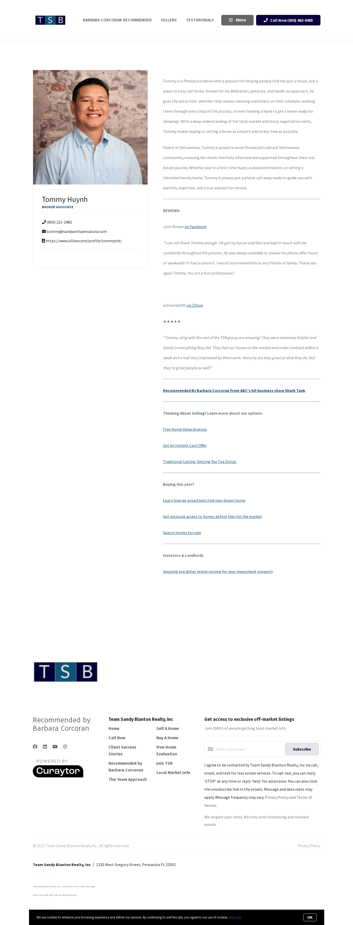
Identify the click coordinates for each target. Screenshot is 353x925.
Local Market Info (173, 772)
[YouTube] (55, 747)
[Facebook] (35, 747)
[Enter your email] (249, 749)
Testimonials (200, 20)
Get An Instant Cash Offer (185, 445)
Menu (237, 20)
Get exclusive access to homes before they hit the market (212, 516)
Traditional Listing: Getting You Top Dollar (200, 461)
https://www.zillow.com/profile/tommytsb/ (84, 240)
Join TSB (164, 763)
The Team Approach (127, 779)
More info (235, 917)
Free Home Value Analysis (185, 429)
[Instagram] (65, 747)
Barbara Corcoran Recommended (117, 20)
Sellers (169, 20)
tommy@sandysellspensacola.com (77, 231)
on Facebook (195, 226)
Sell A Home (167, 728)
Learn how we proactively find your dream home (204, 500)
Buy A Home (167, 737)
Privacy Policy (309, 845)
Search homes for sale (182, 532)
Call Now (116, 737)
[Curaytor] (58, 776)
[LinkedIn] (45, 747)
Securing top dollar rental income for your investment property (218, 571)
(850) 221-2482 (59, 222)
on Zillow (195, 305)
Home (113, 728)
